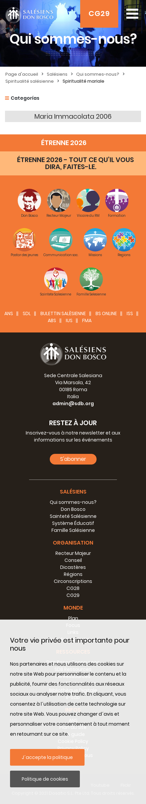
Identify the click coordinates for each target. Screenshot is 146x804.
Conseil (73, 560)
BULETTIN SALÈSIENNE (63, 313)
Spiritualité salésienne (29, 81)
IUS (69, 320)
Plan (73, 618)
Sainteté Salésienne (73, 516)
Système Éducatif (73, 523)
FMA (87, 320)
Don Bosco (73, 509)
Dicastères (73, 567)
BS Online (106, 313)
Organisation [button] (73, 543)
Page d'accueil (21, 74)
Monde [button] (73, 608)
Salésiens (57, 74)
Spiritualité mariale (83, 81)
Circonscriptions (73, 581)
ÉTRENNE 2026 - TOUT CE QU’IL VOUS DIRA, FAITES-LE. (75, 163)
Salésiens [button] (73, 492)
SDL (27, 313)
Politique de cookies (45, 779)
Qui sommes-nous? (97, 74)
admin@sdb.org (73, 403)
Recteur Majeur (73, 553)
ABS (52, 320)
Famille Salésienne (73, 530)
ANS (8, 313)
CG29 (99, 13)
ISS (130, 313)
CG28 (73, 588)
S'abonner (73, 459)
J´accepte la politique (47, 757)
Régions (73, 574)
